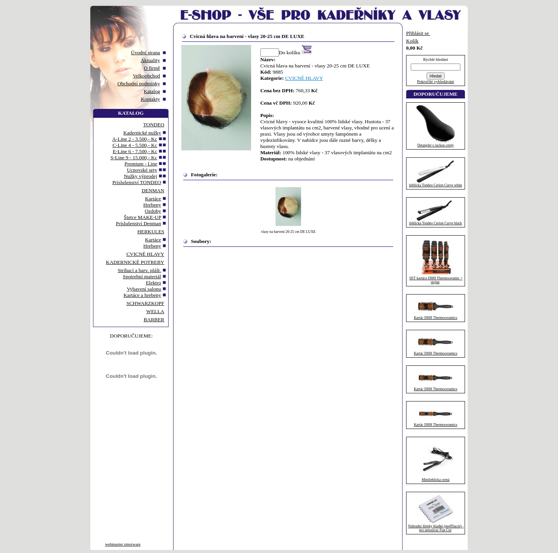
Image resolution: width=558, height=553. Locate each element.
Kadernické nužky (142, 133)
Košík (412, 41)
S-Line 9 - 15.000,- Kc (133, 157)
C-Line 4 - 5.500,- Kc (134, 145)
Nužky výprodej (140, 176)
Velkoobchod (146, 76)
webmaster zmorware (122, 544)
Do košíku (295, 52)
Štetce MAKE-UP (142, 217)
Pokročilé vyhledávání (435, 81)
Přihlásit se (418, 33)
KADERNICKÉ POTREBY (135, 262)
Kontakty (150, 99)
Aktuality (150, 60)
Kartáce (153, 199)
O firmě (152, 68)
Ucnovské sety (142, 170)
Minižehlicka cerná (436, 480)
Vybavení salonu (144, 289)
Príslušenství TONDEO (136, 182)
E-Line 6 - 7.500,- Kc (135, 151)
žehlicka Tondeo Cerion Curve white (435, 185)
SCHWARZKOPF (145, 303)
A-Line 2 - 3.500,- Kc (134, 139)
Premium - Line (140, 164)
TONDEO (153, 124)
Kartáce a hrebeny (142, 295)
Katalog (152, 91)
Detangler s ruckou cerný (435, 145)
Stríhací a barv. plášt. (139, 270)
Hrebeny (152, 205)
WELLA (155, 311)
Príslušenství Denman (138, 223)
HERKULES (150, 231)
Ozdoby (153, 211)
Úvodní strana (145, 52)
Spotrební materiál (142, 276)
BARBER (154, 319)
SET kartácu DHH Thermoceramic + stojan (436, 280)
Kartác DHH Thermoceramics (435, 318)
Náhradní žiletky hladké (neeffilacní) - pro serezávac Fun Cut (435, 528)
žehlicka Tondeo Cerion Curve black (435, 223)
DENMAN (153, 190)
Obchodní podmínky (138, 83)
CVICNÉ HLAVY (145, 254)
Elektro (153, 283)
